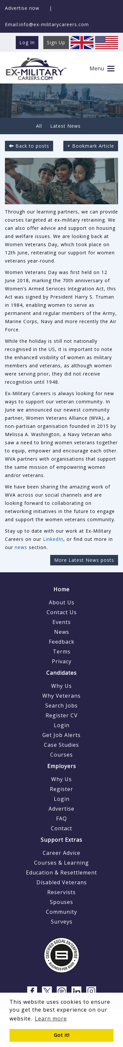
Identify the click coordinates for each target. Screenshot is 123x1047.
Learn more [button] (51, 1018)
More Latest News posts (84, 560)
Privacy (62, 661)
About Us (61, 602)
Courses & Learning (61, 862)
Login (62, 725)
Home (61, 589)
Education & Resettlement (61, 872)
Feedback (61, 641)
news (21, 547)
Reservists (61, 892)
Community (61, 911)
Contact (61, 828)
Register (61, 789)
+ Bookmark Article (90, 146)
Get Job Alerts (61, 735)
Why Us (61, 685)
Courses (61, 754)
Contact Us (62, 612)
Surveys (61, 921)
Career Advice (61, 852)
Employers (61, 766)
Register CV (62, 715)
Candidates (61, 672)
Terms (62, 651)
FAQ (61, 818)
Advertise (61, 808)
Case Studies (61, 744)
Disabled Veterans (61, 882)
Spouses (61, 902)
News (61, 631)
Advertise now (22, 8)
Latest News (65, 126)
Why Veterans (61, 695)
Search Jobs (61, 705)
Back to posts (29, 146)
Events (61, 622)
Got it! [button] (62, 1035)
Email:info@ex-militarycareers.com (47, 24)
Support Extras (61, 839)
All (39, 126)
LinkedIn (53, 539)
